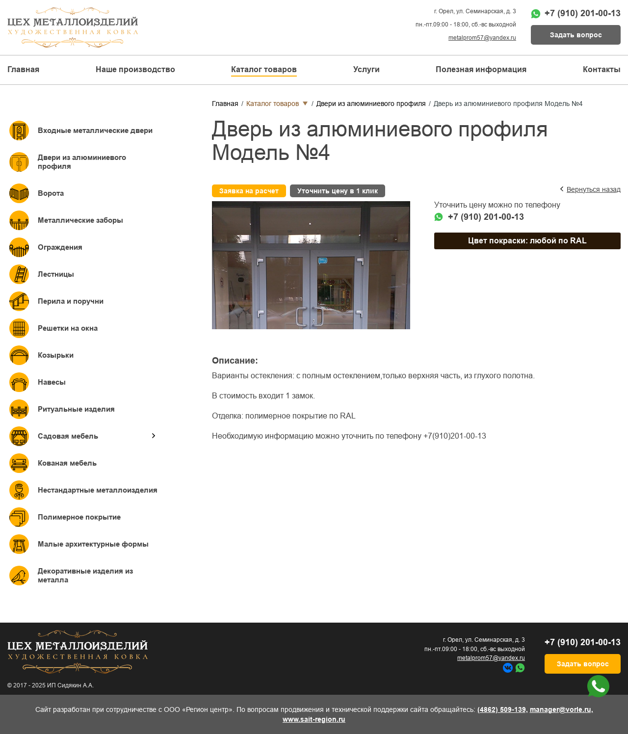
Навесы (52, 382)
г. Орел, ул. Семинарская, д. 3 (475, 11)
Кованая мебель (67, 463)
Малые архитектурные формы (93, 544)
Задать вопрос (576, 35)
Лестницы (56, 274)
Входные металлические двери (95, 130)
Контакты (602, 69)
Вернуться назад (594, 189)
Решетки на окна (68, 328)
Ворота (51, 193)
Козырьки (56, 355)
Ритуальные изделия (76, 409)
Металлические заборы (80, 220)
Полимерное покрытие (79, 517)
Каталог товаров (272, 103)
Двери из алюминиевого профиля (82, 161)
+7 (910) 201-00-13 (583, 13)
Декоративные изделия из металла (85, 575)
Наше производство (135, 69)
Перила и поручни (71, 301)
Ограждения (60, 247)
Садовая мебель (68, 436)
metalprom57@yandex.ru (482, 37)
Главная (23, 69)
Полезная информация (481, 69)
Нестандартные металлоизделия (97, 490)
